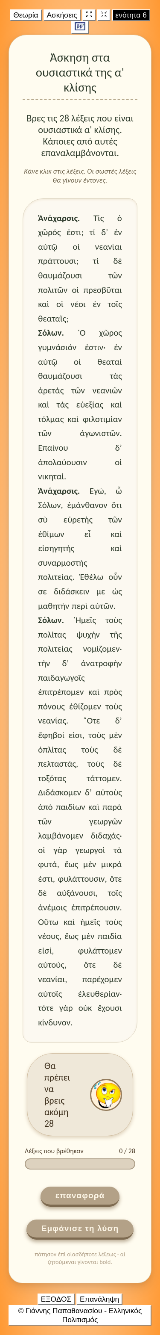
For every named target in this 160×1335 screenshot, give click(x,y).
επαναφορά (80, 1195)
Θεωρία (25, 15)
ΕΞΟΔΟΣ (56, 1299)
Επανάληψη (99, 1299)
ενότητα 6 (131, 15)
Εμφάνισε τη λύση (80, 1228)
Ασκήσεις (62, 15)
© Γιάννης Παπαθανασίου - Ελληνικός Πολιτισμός (80, 1315)
